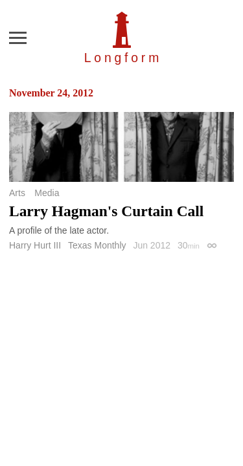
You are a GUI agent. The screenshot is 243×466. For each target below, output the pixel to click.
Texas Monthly (97, 245)
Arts (17, 192)
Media (46, 192)
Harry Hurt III (35, 245)
